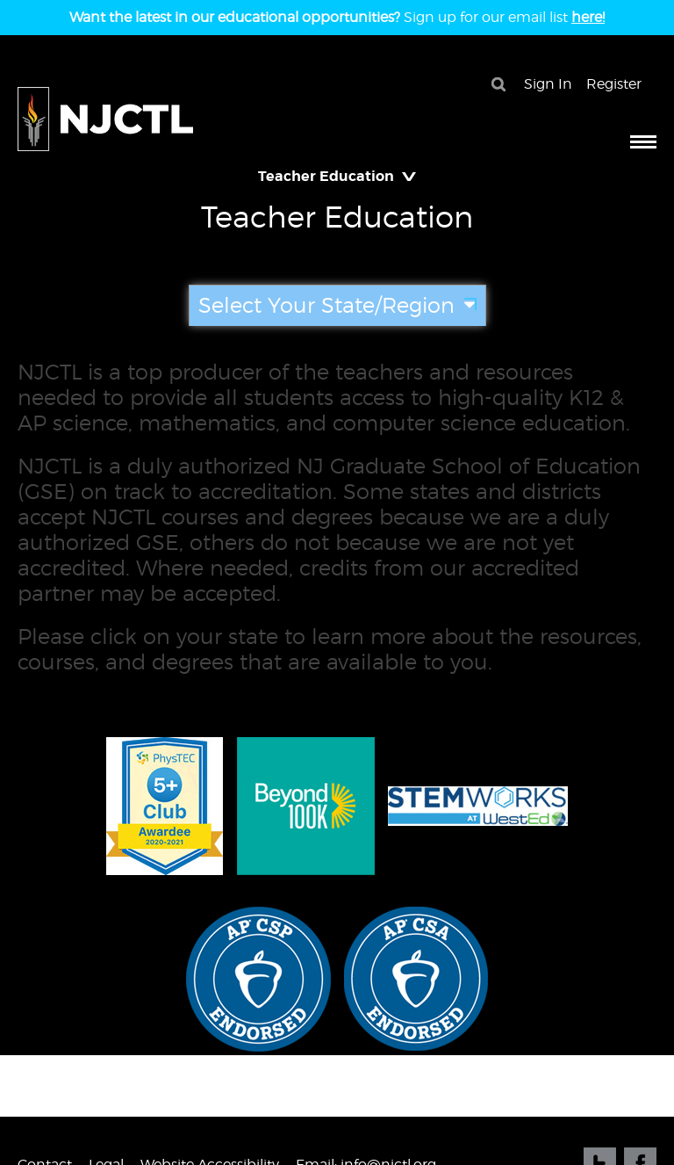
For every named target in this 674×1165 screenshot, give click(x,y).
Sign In (548, 84)
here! (588, 17)
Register (614, 84)
